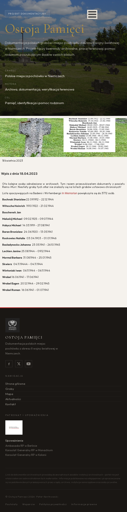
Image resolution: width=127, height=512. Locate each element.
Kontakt (10, 404)
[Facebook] (8, 363)
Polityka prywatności (53, 504)
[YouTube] (28, 363)
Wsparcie (28, 504)
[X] (18, 363)
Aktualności (13, 399)
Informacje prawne (84, 504)
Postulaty (11, 504)
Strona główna (15, 383)
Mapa (9, 394)
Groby (9, 389)
